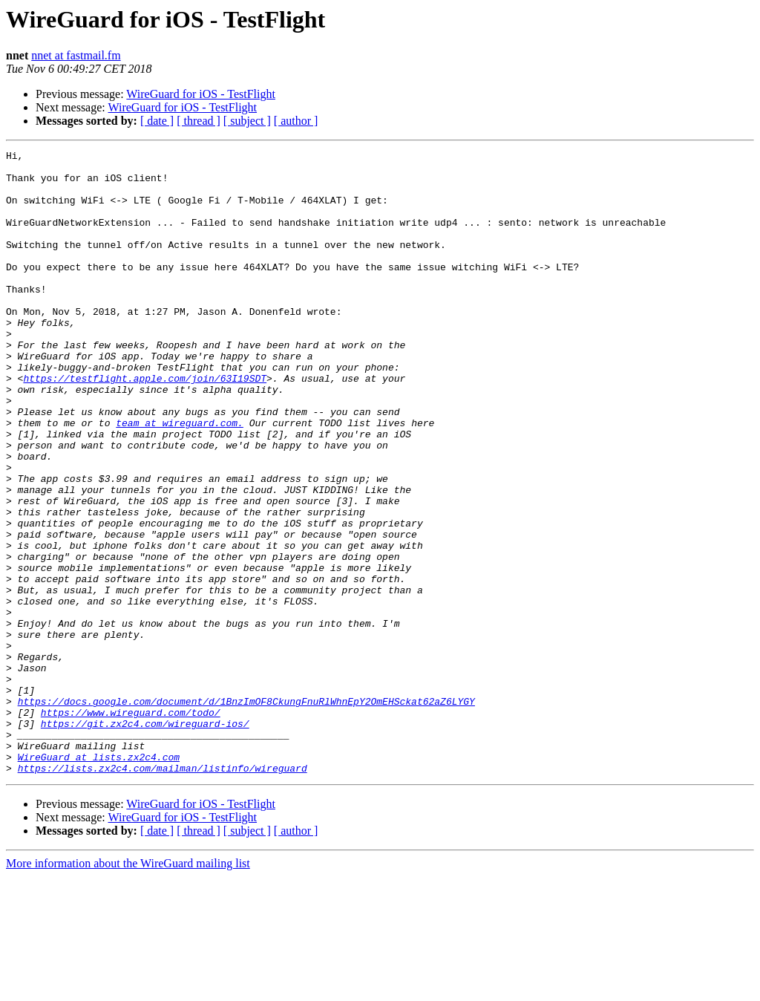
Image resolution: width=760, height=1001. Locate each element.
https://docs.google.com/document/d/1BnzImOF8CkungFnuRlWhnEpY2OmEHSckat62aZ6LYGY (246, 812)
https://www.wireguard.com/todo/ (130, 825)
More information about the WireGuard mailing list (128, 988)
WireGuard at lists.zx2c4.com (99, 879)
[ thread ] (198, 120)
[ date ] (157, 120)
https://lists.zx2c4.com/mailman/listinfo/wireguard (162, 892)
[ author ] (296, 120)
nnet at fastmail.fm (75, 55)
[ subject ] (247, 120)
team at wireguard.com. (179, 478)
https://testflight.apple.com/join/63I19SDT (144, 424)
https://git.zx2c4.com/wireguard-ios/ (145, 839)
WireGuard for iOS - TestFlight (200, 94)
